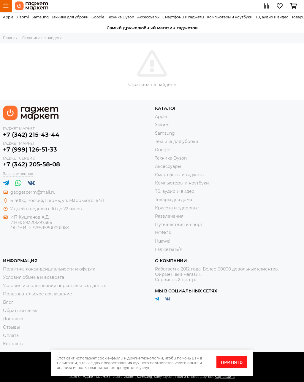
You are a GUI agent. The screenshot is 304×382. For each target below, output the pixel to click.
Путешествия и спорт (179, 224)
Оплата (11, 335)
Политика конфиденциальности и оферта (49, 269)
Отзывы (11, 327)
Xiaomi (22, 17)
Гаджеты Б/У (169, 249)
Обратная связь (20, 310)
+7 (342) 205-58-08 (31, 164)
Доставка (13, 318)
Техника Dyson (120, 17)
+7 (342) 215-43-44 (31, 134)
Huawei (162, 241)
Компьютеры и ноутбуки (229, 17)
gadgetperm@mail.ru (33, 192)
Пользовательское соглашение (37, 294)
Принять (232, 362)
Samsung (40, 17)
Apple (8, 17)
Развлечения (169, 216)
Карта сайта (225, 377)
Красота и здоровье (177, 208)
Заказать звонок (18, 173)
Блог (8, 302)
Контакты (13, 343)
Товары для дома (173, 199)
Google (97, 17)
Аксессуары (148, 17)
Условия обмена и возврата (33, 277)
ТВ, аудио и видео (272, 17)
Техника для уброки (70, 17)
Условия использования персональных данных (54, 285)
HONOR (163, 232)
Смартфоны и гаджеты (183, 17)
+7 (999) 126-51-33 (30, 149)
